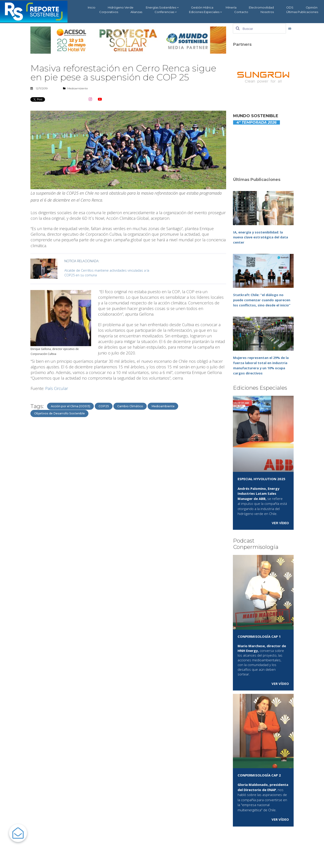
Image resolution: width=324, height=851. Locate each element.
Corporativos (108, 12)
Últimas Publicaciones (302, 12)
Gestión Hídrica (202, 7)
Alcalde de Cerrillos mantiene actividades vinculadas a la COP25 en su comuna (107, 268)
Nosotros (267, 12)
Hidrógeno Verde (120, 7)
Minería (231, 7)
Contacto (241, 12)
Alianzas (136, 12)
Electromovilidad (261, 7)
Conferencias (166, 12)
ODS (289, 7)
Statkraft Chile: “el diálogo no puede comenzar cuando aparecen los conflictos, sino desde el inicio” (262, 299)
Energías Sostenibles (162, 7)
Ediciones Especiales (205, 12)
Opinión (311, 7)
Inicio (91, 7)
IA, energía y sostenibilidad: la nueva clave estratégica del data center (261, 237)
